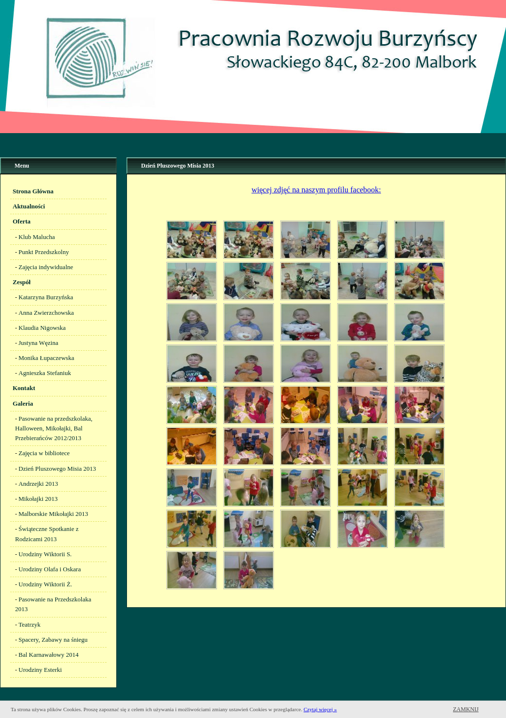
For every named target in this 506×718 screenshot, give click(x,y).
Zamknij (466, 709)
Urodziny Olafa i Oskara (49, 569)
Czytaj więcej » (320, 709)
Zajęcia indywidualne (45, 267)
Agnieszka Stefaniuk (44, 372)
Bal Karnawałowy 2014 (48, 654)
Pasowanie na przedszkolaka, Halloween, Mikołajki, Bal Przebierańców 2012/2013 (53, 428)
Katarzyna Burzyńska (45, 297)
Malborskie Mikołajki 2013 (53, 513)
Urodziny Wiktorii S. (45, 554)
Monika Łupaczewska (46, 357)
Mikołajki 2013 (38, 498)
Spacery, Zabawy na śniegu (53, 639)
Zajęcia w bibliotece (44, 453)
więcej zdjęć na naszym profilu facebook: (316, 190)
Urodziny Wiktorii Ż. (45, 584)
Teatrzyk (29, 624)
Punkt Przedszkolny (43, 252)
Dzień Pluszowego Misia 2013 (57, 468)
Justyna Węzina (38, 342)
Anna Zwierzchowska (46, 312)
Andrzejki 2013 (38, 483)
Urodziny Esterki (40, 669)
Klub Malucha (36, 236)
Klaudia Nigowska (42, 327)
